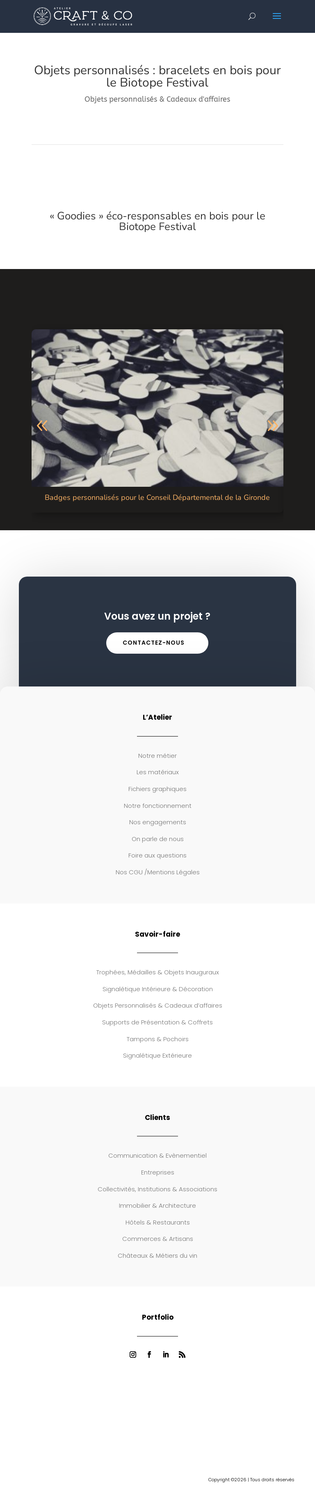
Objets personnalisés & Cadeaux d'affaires (157, 99)
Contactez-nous (154, 643)
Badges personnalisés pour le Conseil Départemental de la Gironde (157, 497)
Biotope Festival (157, 226)
